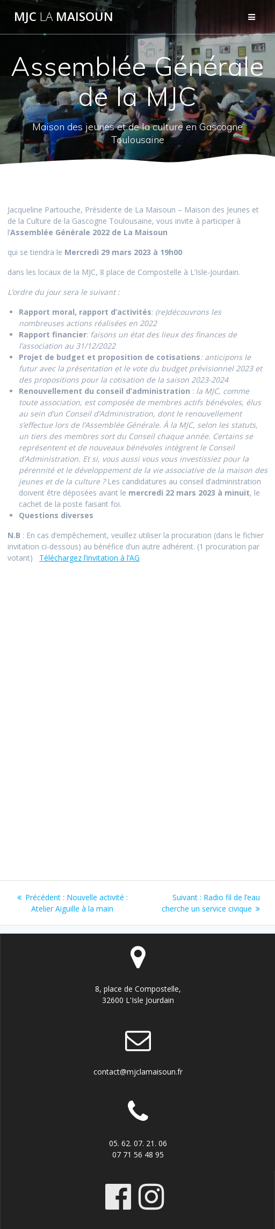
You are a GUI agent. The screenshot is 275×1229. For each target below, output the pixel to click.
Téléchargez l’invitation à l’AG (89, 558)
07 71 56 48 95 (138, 1154)
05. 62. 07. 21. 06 (138, 1143)
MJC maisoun (63, 17)
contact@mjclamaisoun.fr (138, 1071)
